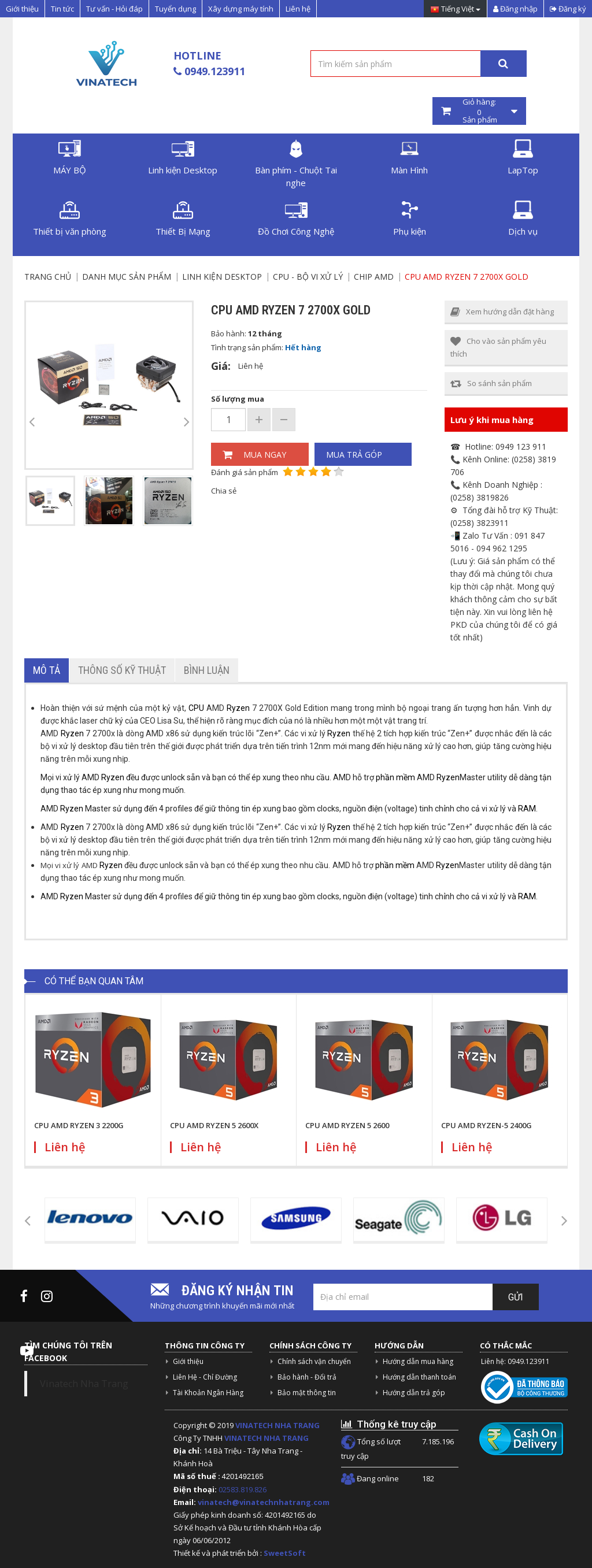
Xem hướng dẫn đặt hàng (502, 311)
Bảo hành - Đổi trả (307, 1377)
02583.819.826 (243, 1489)
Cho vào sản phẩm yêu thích (498, 347)
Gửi (515, 1297)
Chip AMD (374, 276)
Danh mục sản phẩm (126, 276)
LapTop (523, 157)
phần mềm (395, 777)
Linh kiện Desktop (182, 157)
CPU (196, 708)
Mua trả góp (354, 454)
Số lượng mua (237, 399)
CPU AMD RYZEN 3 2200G (79, 1125)
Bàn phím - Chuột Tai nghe (296, 163)
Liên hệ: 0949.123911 (515, 1361)
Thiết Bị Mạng (183, 219)
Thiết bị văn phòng (69, 219)
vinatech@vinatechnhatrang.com (264, 1502)
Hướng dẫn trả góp (414, 1393)
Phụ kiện (409, 219)
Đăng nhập (515, 8)
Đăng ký (568, 8)
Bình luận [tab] (207, 670)
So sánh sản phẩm (491, 383)
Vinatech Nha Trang (84, 1383)
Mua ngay (254, 454)
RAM (527, 808)
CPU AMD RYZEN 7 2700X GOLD (466, 276)
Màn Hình (409, 157)
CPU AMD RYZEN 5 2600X (214, 1125)
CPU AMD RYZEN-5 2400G (486, 1125)
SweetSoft (285, 1553)
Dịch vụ (523, 219)
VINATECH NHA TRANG (277, 1425)
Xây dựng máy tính (240, 8)
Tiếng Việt (455, 9)
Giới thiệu (22, 8)
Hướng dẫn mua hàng (418, 1361)
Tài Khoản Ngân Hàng (208, 1393)
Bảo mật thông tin (307, 1393)
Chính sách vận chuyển (314, 1361)
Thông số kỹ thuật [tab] (122, 670)
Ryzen (238, 708)
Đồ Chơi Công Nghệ (296, 219)
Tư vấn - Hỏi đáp (114, 8)
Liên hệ (298, 8)
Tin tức (62, 8)
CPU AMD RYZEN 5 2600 (347, 1125)
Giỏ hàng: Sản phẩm (479, 111)
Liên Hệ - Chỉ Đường (205, 1377)
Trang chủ (47, 276)
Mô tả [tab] (46, 670)
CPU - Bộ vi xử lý (308, 276)
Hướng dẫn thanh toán (419, 1377)
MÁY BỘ (69, 157)
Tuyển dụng (175, 8)
